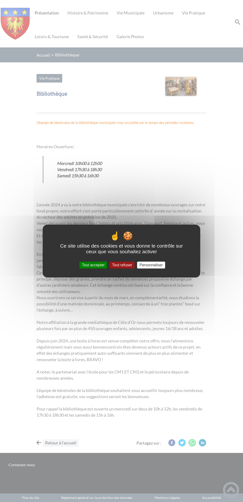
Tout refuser (122, 265)
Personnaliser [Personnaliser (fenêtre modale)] (151, 265)
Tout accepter (93, 265)
